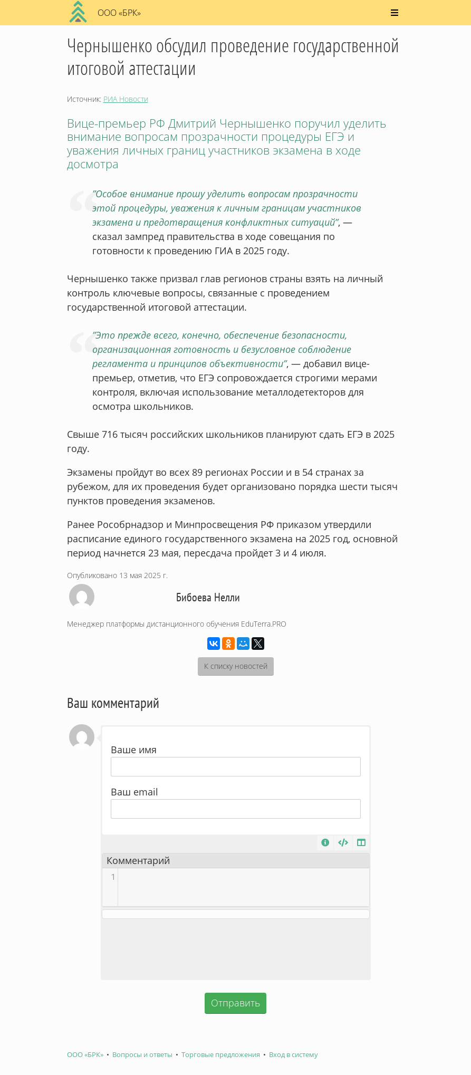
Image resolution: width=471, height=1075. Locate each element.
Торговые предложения (220, 1054)
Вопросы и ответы (142, 1054)
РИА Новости (125, 99)
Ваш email (134, 791)
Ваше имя (134, 749)
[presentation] (236, 949)
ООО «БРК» (85, 1054)
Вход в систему (293, 1054)
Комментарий (138, 860)
